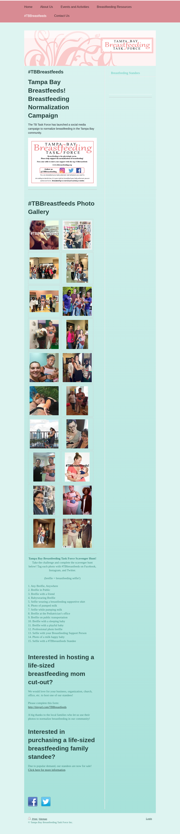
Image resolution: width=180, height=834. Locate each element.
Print (33, 818)
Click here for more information (46, 769)
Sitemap (43, 818)
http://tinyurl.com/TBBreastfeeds (47, 707)
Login (149, 818)
